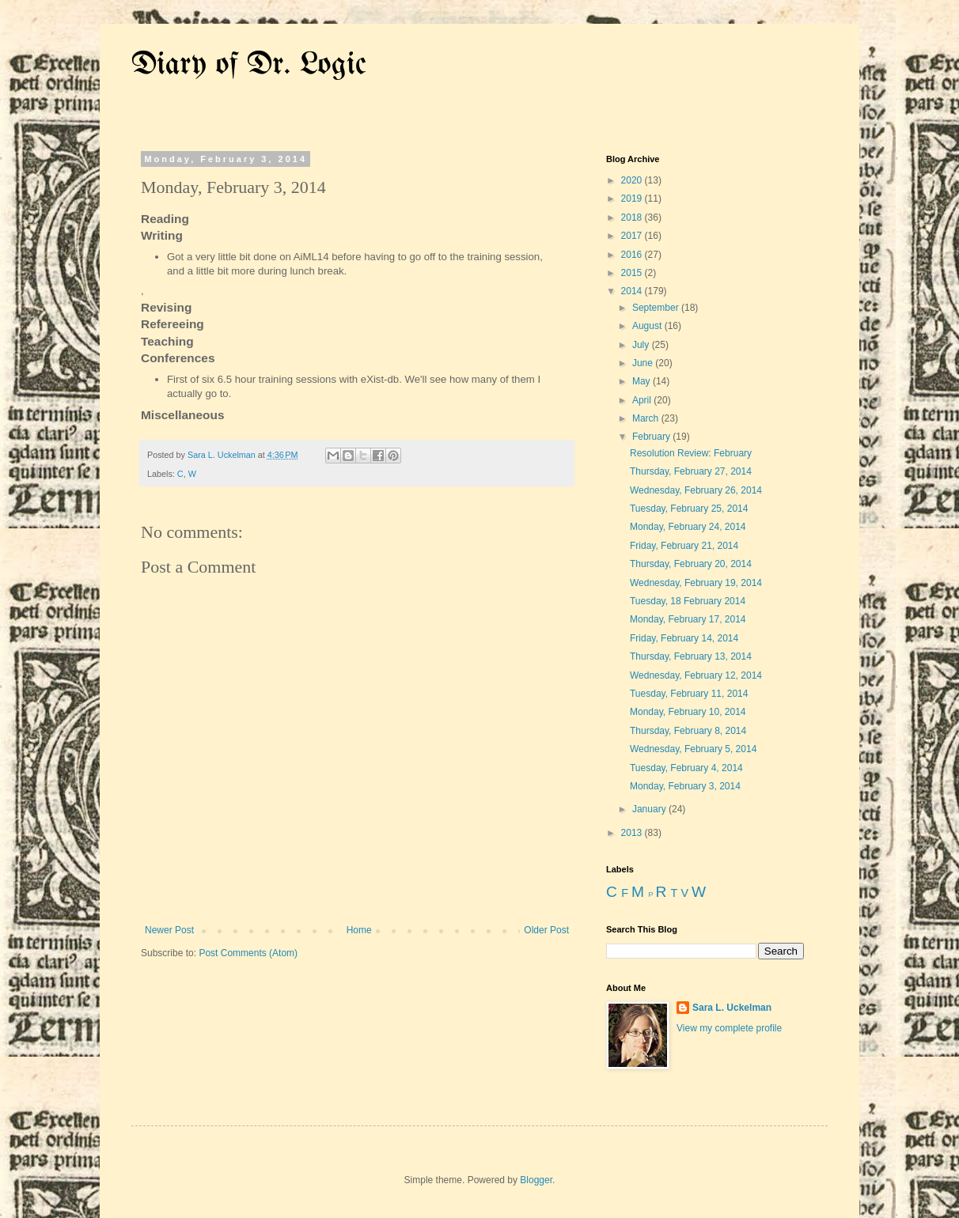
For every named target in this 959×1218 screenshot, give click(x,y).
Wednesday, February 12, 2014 (696, 675)
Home (359, 930)
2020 (633, 180)
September (656, 307)
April (643, 400)
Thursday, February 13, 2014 (691, 656)
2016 (633, 254)
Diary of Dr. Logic (248, 65)
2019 (633, 198)
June (643, 363)
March (646, 418)
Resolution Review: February (691, 453)
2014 (633, 291)
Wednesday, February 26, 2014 (696, 490)
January (650, 809)
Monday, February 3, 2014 (685, 786)
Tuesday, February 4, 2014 (686, 768)
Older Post (546, 930)
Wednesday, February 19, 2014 (696, 582)
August (648, 325)
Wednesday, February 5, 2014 (693, 749)
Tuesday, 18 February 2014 (687, 601)
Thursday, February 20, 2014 (691, 563)
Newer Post (169, 930)
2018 (633, 217)
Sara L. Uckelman (731, 1007)
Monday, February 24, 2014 (688, 526)
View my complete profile (729, 1028)
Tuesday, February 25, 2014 (689, 508)
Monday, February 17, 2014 (688, 619)
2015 (633, 272)
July (642, 344)
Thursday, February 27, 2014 (691, 471)
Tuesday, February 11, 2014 (689, 693)
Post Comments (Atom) (248, 953)
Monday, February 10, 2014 (688, 711)
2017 (633, 235)
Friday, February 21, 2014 (684, 545)
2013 (633, 832)
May (642, 381)
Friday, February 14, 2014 (684, 638)
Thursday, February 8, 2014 (688, 730)
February (652, 436)
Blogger (536, 1180)
